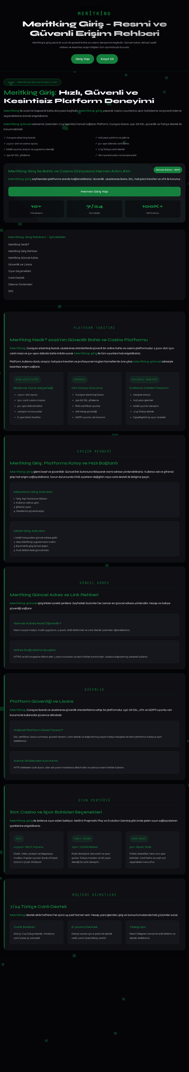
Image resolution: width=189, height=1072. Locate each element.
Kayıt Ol (107, 59)
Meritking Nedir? (18, 244)
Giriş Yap (82, 59)
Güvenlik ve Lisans (20, 264)
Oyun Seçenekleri (19, 271)
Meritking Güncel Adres (23, 257)
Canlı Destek (16, 277)
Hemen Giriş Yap (94, 191)
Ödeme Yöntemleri (20, 284)
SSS (10, 291)
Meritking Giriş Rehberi (22, 251)
